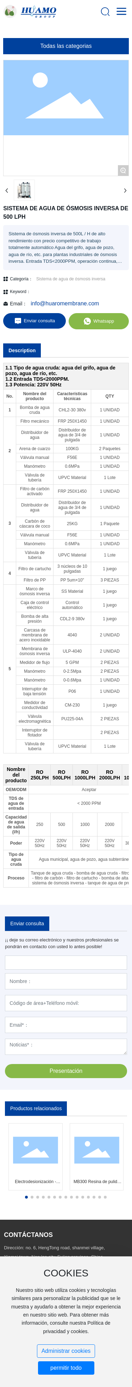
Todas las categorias (66, 46)
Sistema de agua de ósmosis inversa (70, 278)
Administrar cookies (66, 1351)
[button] (26, 1197)
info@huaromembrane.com (65, 303)
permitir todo (66, 1368)
